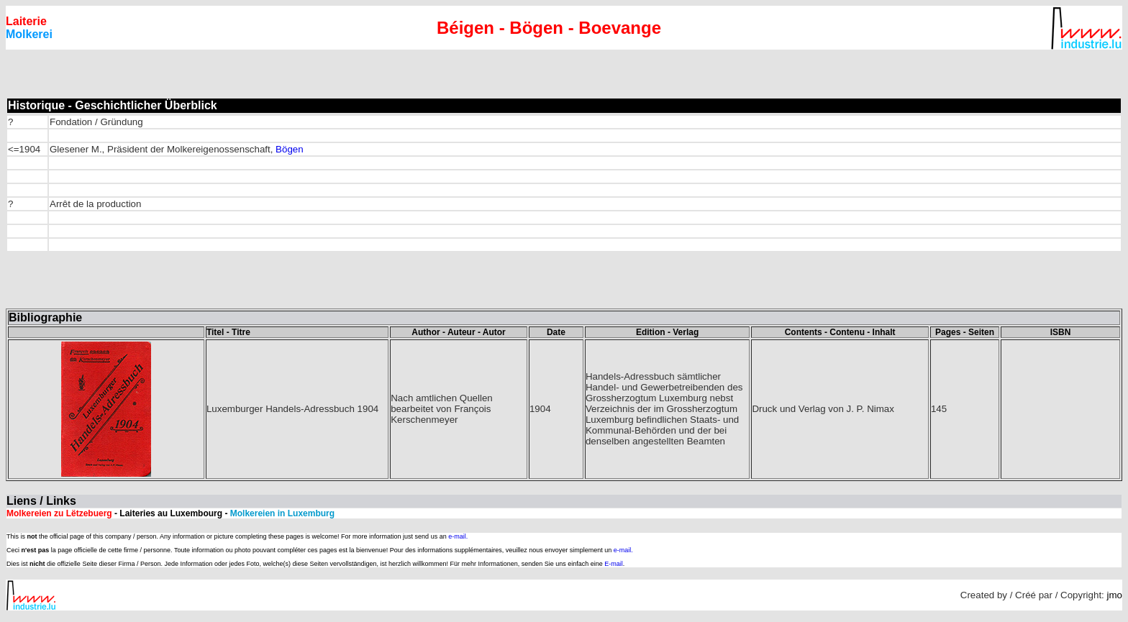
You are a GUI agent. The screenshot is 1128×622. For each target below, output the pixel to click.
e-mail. (458, 536)
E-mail (613, 563)
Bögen (290, 149)
